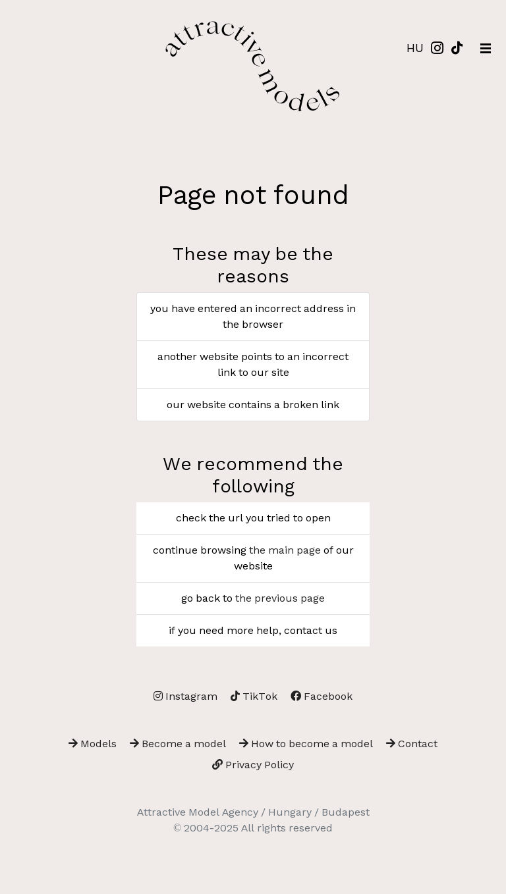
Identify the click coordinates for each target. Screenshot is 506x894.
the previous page (280, 598)
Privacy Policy (253, 764)
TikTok (254, 696)
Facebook (321, 696)
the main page (285, 550)
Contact (411, 743)
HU (415, 48)
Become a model (178, 743)
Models (93, 743)
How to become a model (306, 743)
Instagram (185, 696)
